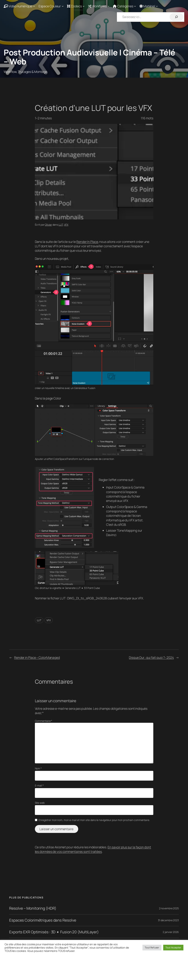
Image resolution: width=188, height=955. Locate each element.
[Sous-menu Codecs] (75, 6)
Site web (40, 802)
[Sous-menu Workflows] (98, 6)
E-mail (39, 785)
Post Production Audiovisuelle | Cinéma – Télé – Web (89, 57)
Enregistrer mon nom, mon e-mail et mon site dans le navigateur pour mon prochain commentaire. (94, 820)
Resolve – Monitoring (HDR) (32, 908)
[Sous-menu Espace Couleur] (51, 6)
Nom (38, 768)
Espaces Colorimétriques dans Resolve (42, 920)
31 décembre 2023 (168, 920)
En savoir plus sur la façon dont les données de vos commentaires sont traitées (93, 849)
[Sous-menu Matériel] (149, 6)
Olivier (48, 224)
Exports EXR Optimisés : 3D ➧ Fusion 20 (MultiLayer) (54, 932)
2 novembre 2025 (169, 908)
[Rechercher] (176, 17)
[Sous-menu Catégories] (124, 6)
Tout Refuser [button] (152, 947)
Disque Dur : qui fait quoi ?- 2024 (151, 657)
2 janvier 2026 (171, 932)
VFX (66, 224)
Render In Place (87, 241)
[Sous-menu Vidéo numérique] (19, 6)
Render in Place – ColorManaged (37, 657)
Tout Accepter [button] (173, 947)
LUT (61, 224)
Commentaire (43, 721)
